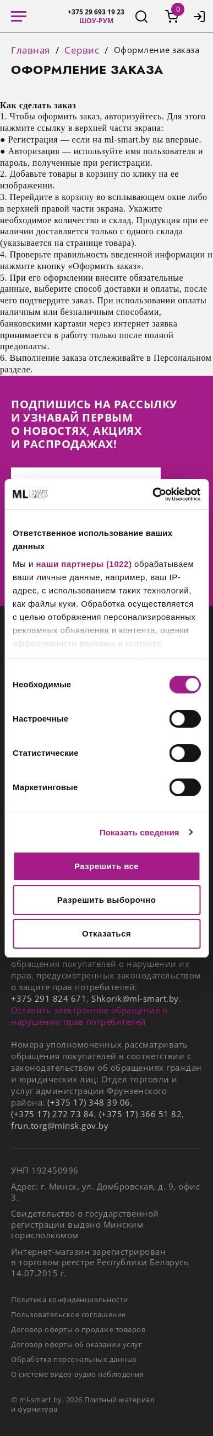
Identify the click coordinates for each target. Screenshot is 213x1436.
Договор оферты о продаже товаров (78, 1329)
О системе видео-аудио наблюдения (77, 1374)
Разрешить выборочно (106, 899)
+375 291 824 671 (48, 998)
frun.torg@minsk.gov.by (59, 1125)
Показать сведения (139, 832)
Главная (30, 50)
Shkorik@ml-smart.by (135, 998)
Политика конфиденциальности (69, 1300)
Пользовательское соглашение (68, 1314)
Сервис (81, 50)
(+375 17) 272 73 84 (52, 1113)
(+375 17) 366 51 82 (140, 1113)
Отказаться (106, 933)
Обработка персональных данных (74, 1359)
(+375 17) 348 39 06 (88, 1102)
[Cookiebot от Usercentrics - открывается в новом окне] (152, 494)
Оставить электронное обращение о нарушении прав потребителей (89, 1015)
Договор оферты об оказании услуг (76, 1344)
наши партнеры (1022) (84, 564)
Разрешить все (106, 866)
